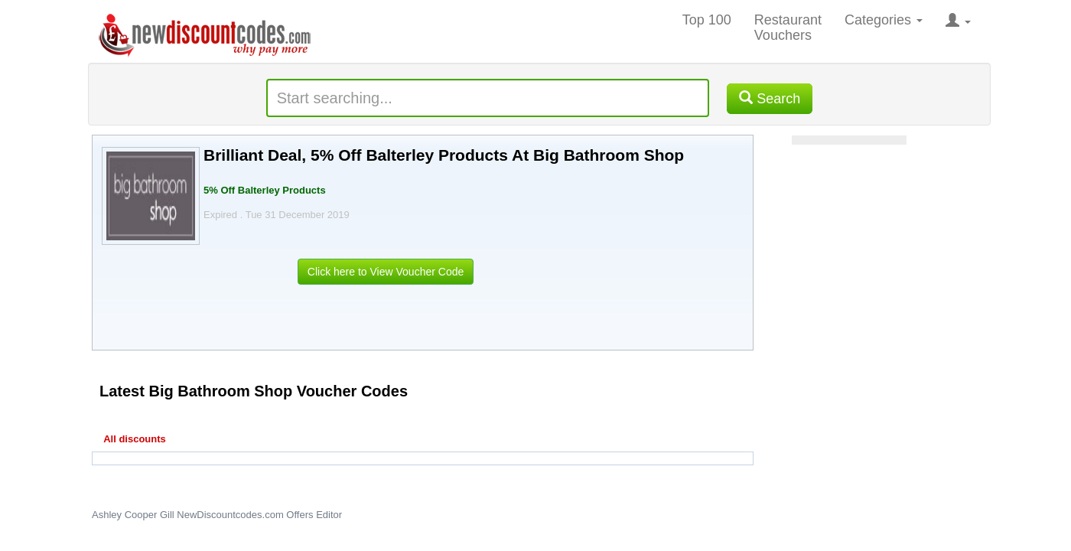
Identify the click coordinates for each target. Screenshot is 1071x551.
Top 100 (706, 20)
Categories (884, 20)
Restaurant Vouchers (788, 27)
